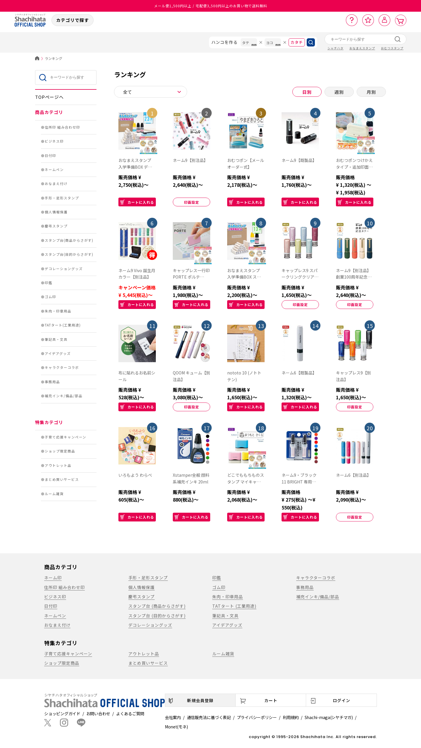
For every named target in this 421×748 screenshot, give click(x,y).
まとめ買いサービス (62, 479)
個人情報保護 (56, 212)
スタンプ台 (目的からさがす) (157, 616)
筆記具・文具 (56, 339)
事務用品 (52, 381)
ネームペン (54, 169)
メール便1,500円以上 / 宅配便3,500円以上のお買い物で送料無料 (210, 5)
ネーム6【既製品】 (299, 373)
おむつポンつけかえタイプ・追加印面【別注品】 (354, 167)
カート (270, 700)
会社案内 (173, 717)
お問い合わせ (98, 713)
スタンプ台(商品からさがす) (69, 240)
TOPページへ (49, 97)
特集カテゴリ (49, 422)
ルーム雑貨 (54, 493)
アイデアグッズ (58, 353)
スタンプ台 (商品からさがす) (157, 606)
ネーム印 (53, 578)
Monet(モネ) (176, 727)
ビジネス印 (54, 141)
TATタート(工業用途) (63, 325)
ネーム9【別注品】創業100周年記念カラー (354, 277)
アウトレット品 (58, 465)
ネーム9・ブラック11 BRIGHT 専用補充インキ (299, 481)
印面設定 (191, 202)
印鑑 (48, 282)
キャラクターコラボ (62, 367)
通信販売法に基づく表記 (209, 717)
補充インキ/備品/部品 (63, 395)
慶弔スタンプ (56, 226)
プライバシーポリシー (257, 717)
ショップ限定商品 (60, 451)
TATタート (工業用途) (234, 606)
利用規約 (291, 717)
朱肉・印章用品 (58, 311)
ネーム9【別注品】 (190, 160)
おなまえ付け (56, 183)
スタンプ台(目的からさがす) (69, 254)
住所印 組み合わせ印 (62, 127)
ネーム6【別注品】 (353, 475)
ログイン (341, 700)
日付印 (50, 155)
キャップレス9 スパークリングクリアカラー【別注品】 (300, 277)
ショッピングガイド (62, 713)
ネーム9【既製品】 (299, 160)
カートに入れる (137, 202)
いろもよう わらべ (135, 475)
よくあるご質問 (130, 713)
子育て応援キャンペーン (65, 437)
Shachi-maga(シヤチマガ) (329, 717)
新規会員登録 (200, 700)
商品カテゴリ (49, 112)
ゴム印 (50, 296)
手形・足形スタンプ (62, 198)
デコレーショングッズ (64, 268)
